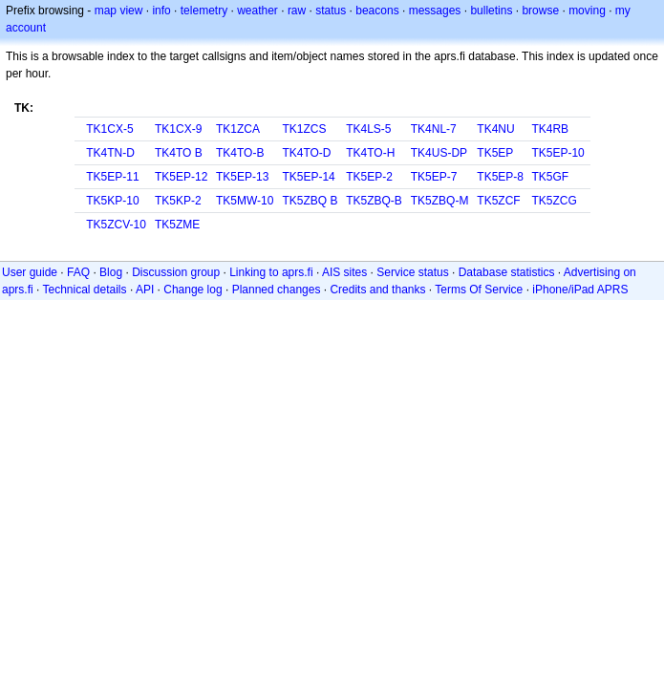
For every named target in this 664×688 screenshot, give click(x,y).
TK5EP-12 (181, 176)
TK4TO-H (370, 153)
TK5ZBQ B (309, 200)
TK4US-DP (439, 153)
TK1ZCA (238, 129)
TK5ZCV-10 (116, 224)
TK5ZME (177, 224)
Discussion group (176, 272)
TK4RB (549, 129)
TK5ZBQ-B (374, 200)
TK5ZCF (498, 200)
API (145, 289)
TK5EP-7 (434, 176)
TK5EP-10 (557, 153)
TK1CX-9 (178, 129)
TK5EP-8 (500, 176)
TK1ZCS (304, 129)
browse (540, 10)
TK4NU (495, 129)
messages (435, 10)
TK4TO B (179, 153)
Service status (412, 272)
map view (119, 10)
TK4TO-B (240, 153)
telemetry (204, 10)
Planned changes (276, 289)
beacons (376, 10)
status (330, 10)
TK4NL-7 (434, 129)
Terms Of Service (479, 289)
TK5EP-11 (112, 176)
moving (587, 10)
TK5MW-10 (244, 200)
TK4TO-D (306, 153)
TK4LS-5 (368, 129)
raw (297, 10)
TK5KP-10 (112, 200)
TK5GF (549, 176)
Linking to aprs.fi (270, 272)
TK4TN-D (110, 153)
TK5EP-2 (369, 176)
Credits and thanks (377, 289)
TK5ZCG (553, 200)
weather (257, 10)
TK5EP (495, 153)
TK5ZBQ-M (440, 200)
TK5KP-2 (178, 200)
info (161, 10)
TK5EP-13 (242, 176)
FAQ (78, 272)
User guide (29, 272)
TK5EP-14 (308, 176)
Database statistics (507, 272)
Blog (110, 272)
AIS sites (344, 272)
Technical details (84, 289)
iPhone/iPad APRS (580, 289)
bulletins (491, 10)
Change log (192, 289)
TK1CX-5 (109, 129)
